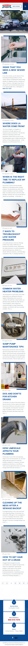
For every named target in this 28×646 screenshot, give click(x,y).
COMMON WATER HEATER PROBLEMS (13, 290)
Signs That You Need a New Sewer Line (14, 70)
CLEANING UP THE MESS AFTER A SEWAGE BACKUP (12, 505)
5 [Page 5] (23, 583)
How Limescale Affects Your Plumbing (11, 451)
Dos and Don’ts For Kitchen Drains (12, 396)
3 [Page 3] (15, 583)
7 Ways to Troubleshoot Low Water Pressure (11, 235)
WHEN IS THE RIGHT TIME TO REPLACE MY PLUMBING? (14, 179)
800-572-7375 (7, 88)
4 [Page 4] (19, 583)
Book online (16, 6)
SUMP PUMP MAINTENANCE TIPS (13, 345)
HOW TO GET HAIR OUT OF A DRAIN (13, 558)
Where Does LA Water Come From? (14, 125)
